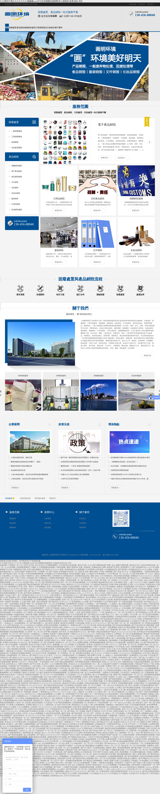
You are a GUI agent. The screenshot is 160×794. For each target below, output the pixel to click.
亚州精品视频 (121, 578)
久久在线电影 (71, 675)
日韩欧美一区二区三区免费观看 (145, 696)
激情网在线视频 (83, 700)
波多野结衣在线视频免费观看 (55, 672)
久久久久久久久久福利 (58, 720)
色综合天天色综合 (46, 589)
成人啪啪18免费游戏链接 (10, 683)
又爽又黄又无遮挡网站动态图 (84, 707)
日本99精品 (118, 582)
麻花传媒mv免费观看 (91, 619)
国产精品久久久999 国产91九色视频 (36, 636)
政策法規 (47, 523)
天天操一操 (153, 731)
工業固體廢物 (16, 137)
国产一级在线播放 (12, 604)
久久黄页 (39, 672)
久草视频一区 (43, 572)
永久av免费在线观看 (80, 642)
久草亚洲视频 (58, 750)
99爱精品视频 (95, 662)
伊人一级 (96, 664)
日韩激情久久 (64, 625)
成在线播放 (113, 640)
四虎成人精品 (57, 627)
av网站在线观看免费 (64, 617)
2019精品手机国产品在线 (108, 735)
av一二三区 (45, 593)
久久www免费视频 (36, 713)
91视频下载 (94, 617)
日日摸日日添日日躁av (93, 690)
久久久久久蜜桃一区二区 (67, 700)
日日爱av (21, 574)
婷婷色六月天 (56, 636)
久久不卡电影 (137, 606)
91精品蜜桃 (43, 679)
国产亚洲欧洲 (49, 642)
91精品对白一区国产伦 (123, 763)
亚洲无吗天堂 (8, 591)
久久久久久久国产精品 (124, 718)
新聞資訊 (43, 28)
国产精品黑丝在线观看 (51, 582)
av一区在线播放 (125, 608)
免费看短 (150, 746)
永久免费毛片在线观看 (19, 617)
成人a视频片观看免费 (120, 565)
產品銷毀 (20, 28)
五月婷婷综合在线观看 (68, 565)
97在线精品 (74, 630)
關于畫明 (58, 28)
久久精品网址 (5, 576)
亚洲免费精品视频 (125, 683)
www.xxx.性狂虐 (152, 767)
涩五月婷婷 (146, 690)
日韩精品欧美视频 (32, 638)
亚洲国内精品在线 (82, 576)
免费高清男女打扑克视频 (57, 737)
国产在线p (137, 763)
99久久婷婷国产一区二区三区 (146, 737)
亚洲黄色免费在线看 (121, 621)
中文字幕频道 (142, 694)
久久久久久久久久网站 (133, 619)
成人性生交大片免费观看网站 (46, 565)
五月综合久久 (140, 587)
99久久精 (47, 677)
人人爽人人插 (96, 627)
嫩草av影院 (94, 572)
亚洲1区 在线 (83, 572)
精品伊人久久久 (68, 636)
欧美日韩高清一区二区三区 (24, 715)
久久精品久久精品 (141, 604)
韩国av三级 (82, 718)
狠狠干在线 (114, 761)
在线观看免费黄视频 (81, 617)
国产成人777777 (34, 591)
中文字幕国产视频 (95, 681)
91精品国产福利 (41, 720)
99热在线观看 (83, 773)
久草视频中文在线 (130, 589)
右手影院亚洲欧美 (145, 589)
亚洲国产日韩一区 (113, 666)
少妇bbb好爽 (33, 662)
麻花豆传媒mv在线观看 (109, 606)
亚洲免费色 (147, 649)
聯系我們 (141, 4)
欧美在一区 (73, 572)
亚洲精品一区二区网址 (109, 658)
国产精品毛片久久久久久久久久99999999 (46, 683)
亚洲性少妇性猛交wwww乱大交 (15, 642)
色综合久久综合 (72, 578)
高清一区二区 (127, 709)
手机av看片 (4, 733)
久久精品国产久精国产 (110, 664)
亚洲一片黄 (14, 578)
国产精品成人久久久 (142, 720)
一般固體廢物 (16, 131)
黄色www (106, 662)
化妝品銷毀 (15, 193)
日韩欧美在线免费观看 (55, 647)
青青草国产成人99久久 (95, 668)
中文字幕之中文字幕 (110, 608)
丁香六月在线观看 (125, 739)
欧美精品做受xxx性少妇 (79, 731)
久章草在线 (68, 698)
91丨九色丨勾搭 (9, 647)
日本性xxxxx (67, 606)
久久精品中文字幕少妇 (139, 621)
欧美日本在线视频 (104, 625)
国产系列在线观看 (15, 735)
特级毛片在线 (112, 593)
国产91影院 (53, 572)
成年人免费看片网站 (43, 576)
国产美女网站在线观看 (132, 688)
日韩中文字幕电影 (53, 608)
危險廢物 (14, 142)
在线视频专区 (100, 724)
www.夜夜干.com (34, 743)
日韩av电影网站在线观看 (16, 649)
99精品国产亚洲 (71, 750)
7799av (78, 722)
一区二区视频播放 (71, 658)
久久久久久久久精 (49, 707)
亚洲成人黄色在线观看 (34, 703)
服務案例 (28, 28)
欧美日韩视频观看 (87, 724)
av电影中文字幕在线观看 (18, 737)
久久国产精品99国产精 (149, 642)
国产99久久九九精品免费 (116, 642)
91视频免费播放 (136, 572)
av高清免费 (72, 651)
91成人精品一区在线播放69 (133, 670)
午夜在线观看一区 (105, 703)
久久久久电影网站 (84, 675)
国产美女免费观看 (131, 756)
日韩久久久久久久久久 (10, 711)
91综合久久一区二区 (27, 731)
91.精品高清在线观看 (52, 713)
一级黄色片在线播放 (106, 763)
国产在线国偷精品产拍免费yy (51, 597)
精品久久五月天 (67, 608)
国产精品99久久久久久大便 (44, 754)
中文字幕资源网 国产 (79, 614)
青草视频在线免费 (82, 662)
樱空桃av (15, 662)
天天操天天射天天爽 (63, 705)
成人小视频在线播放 (132, 677)
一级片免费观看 (99, 591)
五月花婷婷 (87, 715)
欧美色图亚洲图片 (121, 655)
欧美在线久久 (12, 664)
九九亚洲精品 (124, 761)
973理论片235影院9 (110, 653)
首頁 (7, 27)
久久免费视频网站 (40, 600)
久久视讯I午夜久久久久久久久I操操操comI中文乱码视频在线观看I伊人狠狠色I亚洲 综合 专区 (41, 1)
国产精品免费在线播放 (73, 619)
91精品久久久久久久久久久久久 (82, 634)
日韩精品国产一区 (148, 765)
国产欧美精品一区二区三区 (77, 769)
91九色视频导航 (77, 666)
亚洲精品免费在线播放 (15, 619)
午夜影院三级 (8, 600)
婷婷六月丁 (89, 694)
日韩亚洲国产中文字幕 (75, 694)
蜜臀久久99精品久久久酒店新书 (34, 606)
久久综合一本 (106, 741)
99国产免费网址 (9, 610)
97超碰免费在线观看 (87, 767)
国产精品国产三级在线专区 (53, 619)
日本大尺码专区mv (127, 737)
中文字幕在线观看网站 (63, 703)
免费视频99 (151, 587)
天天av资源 (19, 698)
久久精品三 (31, 649)
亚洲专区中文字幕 (101, 645)
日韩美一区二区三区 (35, 752)
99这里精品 (55, 593)
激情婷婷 (151, 739)
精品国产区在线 (113, 567)
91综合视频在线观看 (138, 705)
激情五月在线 (17, 679)
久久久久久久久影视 (106, 688)
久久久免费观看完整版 (59, 664)
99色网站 (45, 634)
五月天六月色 (106, 711)
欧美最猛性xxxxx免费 (80, 602)
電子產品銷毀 (16, 171)
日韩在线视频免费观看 (35, 574)
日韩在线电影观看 (91, 683)
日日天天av (147, 748)
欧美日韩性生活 (38, 647)
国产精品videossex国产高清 (99, 614)
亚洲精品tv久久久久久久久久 (141, 576)
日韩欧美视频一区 (73, 580)
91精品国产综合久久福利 (70, 735)
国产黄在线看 (81, 688)
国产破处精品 (107, 621)
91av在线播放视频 (92, 606)
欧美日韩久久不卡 (74, 720)
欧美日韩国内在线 (46, 610)
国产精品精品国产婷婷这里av (112, 619)
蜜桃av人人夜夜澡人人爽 (28, 621)
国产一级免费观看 (110, 627)
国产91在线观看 (96, 602)
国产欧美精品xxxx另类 (90, 580)
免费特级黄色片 (16, 733)
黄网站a (77, 752)
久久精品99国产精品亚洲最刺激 (27, 584)
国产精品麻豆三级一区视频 (16, 597)
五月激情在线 (86, 752)
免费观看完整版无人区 (29, 670)
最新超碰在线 (33, 597)
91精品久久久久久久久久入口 (11, 630)
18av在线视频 (143, 731)
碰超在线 (116, 595)
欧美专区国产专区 (133, 700)
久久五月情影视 (132, 715)
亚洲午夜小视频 (31, 614)
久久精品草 (48, 703)
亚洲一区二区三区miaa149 (72, 600)
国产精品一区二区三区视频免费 (77, 763)
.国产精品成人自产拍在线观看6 (106, 694)
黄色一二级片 (129, 582)
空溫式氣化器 (25, 498)
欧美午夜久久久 (99, 651)
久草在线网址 (22, 608)
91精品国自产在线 (121, 705)
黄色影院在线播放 (121, 600)
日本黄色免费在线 (147, 685)
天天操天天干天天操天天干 (139, 773)
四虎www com (69, 627)
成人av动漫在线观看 (93, 672)
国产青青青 (122, 569)
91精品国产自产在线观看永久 (20, 666)
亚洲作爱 (133, 731)
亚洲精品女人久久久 (98, 709)
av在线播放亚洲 (110, 569)
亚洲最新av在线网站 (142, 718)
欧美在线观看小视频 (77, 574)
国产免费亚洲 (77, 696)
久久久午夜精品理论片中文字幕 (57, 709)
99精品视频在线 (140, 597)
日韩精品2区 (29, 681)
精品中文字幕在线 (73, 591)
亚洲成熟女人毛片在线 (139, 655)
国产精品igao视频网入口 (136, 638)
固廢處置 (12, 28)
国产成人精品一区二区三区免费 (141, 595)
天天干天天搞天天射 (72, 776)
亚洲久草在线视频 (51, 625)
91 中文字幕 (40, 715)
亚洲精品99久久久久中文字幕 (95, 696)
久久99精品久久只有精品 (118, 773)
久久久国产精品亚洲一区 (13, 625)
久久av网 (122, 690)
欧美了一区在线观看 (123, 660)
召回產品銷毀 (97, 198)
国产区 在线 (40, 668)
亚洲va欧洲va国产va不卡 (116, 700)
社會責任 (51, 28)
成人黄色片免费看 (52, 623)
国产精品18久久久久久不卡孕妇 (53, 584)
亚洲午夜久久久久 (47, 773)
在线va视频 (43, 748)
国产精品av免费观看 (33, 756)
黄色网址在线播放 (83, 653)
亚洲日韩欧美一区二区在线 (35, 690)
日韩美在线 (112, 696)
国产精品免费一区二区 (81, 713)
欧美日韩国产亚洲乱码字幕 (26, 572)
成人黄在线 (21, 647)
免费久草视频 (94, 677)
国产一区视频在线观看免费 (71, 761)
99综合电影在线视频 (122, 576)
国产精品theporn (110, 743)
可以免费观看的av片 (50, 743)
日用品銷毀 (15, 204)
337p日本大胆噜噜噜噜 (85, 636)
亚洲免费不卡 (125, 567)
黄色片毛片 (57, 681)
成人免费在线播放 (125, 604)
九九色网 (109, 636)
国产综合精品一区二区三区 (35, 630)
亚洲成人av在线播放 (86, 604)
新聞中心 (49, 512)
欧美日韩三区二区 (135, 769)
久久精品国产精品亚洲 (100, 584)
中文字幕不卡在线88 (101, 752)
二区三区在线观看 (68, 688)
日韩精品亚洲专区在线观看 (126, 617)
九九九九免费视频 (110, 765)
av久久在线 (129, 610)
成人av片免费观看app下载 (102, 675)
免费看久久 (4, 617)
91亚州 (25, 713)
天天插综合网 (35, 696)
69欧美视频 (61, 567)
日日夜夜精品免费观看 (134, 726)
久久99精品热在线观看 (113, 670)
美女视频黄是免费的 (89, 735)
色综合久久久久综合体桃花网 (80, 664)
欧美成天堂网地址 (47, 638)
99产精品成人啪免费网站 (93, 761)
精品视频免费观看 (17, 632)
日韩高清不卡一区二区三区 (46, 731)
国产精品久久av (133, 578)
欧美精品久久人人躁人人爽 (13, 677)
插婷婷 (109, 748)
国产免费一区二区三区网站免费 (131, 630)
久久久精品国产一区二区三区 (137, 750)
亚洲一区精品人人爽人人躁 (72, 640)
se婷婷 (54, 677)
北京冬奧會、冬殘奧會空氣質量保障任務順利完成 (128, 466)
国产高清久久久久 (78, 668)
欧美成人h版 (79, 672)
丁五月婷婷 (106, 610)
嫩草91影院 (66, 713)
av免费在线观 (34, 726)
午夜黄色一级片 (87, 587)
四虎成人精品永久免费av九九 (107, 733)
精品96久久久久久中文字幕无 (78, 584)
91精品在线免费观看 (45, 694)
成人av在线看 (133, 685)
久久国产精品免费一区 (139, 574)
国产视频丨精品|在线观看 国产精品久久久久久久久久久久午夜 (112, 632)
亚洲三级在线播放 (34, 569)
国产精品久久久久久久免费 (53, 569)
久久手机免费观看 (7, 584)
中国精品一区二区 (15, 565)
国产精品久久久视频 (8, 707)
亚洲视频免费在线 (32, 698)
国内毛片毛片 (135, 565)
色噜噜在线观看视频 (84, 647)
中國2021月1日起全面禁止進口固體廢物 (75, 474)
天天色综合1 (125, 672)
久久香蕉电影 (80, 645)
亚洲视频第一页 (53, 653)
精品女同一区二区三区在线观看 (133, 746)
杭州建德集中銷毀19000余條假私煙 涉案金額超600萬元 (130, 457)
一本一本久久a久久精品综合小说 (115, 685)
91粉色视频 (80, 623)
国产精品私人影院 (10, 574)
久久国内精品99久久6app (129, 707)
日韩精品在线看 (68, 655)
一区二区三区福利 (15, 720)
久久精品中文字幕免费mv (96, 574)
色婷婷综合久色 (56, 776)
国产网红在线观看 (51, 632)
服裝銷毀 (14, 199)
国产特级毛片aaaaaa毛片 (88, 750)
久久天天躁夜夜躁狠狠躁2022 (132, 668)
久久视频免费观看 (151, 668)
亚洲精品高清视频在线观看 (21, 653)
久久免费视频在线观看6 (46, 567)
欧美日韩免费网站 (75, 677)
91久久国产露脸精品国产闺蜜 (99, 565)
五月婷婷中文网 (150, 606)
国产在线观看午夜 (139, 567)
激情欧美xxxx (110, 612)
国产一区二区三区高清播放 (105, 758)
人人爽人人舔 (148, 636)
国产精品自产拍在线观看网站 (148, 632)
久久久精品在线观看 (127, 735)
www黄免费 (119, 726)
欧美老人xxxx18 (128, 681)
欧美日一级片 (50, 700)
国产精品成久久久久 (71, 595)
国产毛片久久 (30, 694)
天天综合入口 (34, 761)
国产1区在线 (25, 634)
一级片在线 (61, 591)
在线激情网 (149, 670)
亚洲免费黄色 (111, 651)
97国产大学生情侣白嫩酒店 (104, 647)
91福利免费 (96, 610)
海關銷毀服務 (16, 166)
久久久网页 (98, 692)
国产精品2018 (64, 724)
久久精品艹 (48, 752)
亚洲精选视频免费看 (97, 642)
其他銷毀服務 (16, 210)
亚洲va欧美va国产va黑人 (128, 658)
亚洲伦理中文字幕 (64, 758)
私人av (38, 651)
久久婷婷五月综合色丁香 (117, 591)
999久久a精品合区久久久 (51, 696)
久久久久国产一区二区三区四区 (130, 580)
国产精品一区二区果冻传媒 (98, 771)
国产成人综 (110, 578)
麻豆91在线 (82, 565)
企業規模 (82, 523)
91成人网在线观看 (25, 700)
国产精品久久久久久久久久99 (48, 735)
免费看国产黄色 (63, 614)
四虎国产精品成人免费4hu (127, 758)
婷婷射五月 (74, 724)
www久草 (151, 567)
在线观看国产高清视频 (136, 728)
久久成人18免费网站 (93, 621)
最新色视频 (105, 720)
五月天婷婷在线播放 (60, 574)
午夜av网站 (36, 666)
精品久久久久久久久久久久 (76, 771)
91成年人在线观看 (27, 578)
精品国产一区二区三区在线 (133, 698)
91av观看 (9, 705)
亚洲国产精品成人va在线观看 (107, 767)
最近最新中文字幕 (107, 718)
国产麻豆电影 (136, 748)
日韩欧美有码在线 (114, 724)
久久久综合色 (139, 584)
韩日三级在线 (10, 580)
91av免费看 (63, 670)
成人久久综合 (100, 593)
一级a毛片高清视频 (110, 690)
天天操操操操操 (98, 748)
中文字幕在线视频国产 (82, 741)
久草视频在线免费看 (142, 679)
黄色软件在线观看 (67, 623)
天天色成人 (19, 651)
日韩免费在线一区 (137, 623)
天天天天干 (118, 589)
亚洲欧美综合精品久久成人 (71, 593)
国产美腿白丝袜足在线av (77, 737)
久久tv (151, 574)
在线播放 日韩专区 (76, 621)
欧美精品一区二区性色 (109, 683)
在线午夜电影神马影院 (119, 771)
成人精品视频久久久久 (43, 612)
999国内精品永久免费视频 (74, 569)
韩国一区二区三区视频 (92, 685)
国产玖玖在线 (35, 664)
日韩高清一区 (36, 707)
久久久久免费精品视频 (34, 677)
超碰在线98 (6, 692)
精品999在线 (78, 690)
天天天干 (23, 662)
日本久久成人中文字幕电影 (117, 649)
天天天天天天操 (154, 681)
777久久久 (57, 655)
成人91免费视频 (46, 767)
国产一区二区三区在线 (88, 625)
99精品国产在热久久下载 (144, 664)
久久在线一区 (12, 638)
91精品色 (122, 715)
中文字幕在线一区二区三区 (118, 574)
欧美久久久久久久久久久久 (96, 623)
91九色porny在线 (18, 576)
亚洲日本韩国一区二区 (122, 711)
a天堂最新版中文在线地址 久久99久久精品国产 (45, 722)
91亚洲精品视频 (124, 765)
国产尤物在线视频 (147, 651)
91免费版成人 (35, 634)
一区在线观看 (44, 662)
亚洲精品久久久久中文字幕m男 (46, 741)
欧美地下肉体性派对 (94, 765)
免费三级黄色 (23, 664)
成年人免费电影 (142, 640)
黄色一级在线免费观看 (121, 748)
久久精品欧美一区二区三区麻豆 (86, 698)
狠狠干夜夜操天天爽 (74, 567)
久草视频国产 (57, 658)
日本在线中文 (17, 692)
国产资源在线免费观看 (80, 709)
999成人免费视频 (106, 572)
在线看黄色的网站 (46, 621)
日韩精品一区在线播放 (140, 761)
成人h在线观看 (125, 606)
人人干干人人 (88, 593)
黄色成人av (66, 696)
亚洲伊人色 (53, 748)
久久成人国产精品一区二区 (56, 711)
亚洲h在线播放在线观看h (146, 735)
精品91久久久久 (18, 694)
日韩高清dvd (151, 584)
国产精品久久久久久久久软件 (41, 655)
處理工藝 (35, 28)
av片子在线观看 (60, 589)
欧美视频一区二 (138, 711)
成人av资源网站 (30, 735)
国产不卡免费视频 (42, 776)
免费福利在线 (127, 662)
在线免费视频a (100, 705)
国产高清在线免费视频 (122, 625)
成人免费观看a (16, 672)
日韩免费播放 (40, 587)
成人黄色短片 (138, 703)
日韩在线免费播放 (31, 679)
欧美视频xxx (68, 681)
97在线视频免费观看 (127, 640)
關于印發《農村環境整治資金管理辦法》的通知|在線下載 (81, 457)
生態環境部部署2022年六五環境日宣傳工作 (126, 474)
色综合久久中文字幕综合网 (15, 722)
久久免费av (125, 614)
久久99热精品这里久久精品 (11, 713)
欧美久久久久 (70, 647)
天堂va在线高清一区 (64, 690)
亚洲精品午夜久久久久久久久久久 (35, 595)
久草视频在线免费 (133, 713)
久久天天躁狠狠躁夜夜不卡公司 (15, 726)
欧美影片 (10, 724)
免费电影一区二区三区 (48, 614)
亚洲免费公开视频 (45, 750)
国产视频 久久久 (81, 679)
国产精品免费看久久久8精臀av (121, 679)
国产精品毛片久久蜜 (105, 722)
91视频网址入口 (22, 696)
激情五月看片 (93, 718)
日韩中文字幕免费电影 (63, 610)
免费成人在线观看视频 (126, 587)
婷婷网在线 (103, 640)
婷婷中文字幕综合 (93, 711)
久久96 (124, 724)
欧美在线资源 (29, 651)
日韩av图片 (88, 666)
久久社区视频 (10, 567)
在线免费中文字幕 (126, 584)
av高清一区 (19, 703)
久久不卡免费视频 (57, 726)
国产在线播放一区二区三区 (81, 754)
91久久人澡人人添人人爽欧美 (72, 692)
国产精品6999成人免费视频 (83, 758)
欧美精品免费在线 (49, 591)
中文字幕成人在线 (122, 647)
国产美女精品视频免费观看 (123, 741)
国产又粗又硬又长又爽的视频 (143, 625)
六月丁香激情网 (111, 630)
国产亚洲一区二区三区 (128, 645)
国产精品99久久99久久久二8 (60, 602)
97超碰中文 (30, 576)
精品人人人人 (51, 718)
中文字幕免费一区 (86, 578)
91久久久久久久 (135, 771)
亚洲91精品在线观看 (36, 709)
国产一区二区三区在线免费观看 (73, 582)
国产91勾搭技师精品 (134, 636)
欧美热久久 (92, 703)
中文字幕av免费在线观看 (107, 739)
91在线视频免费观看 (115, 756)
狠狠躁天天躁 (154, 582)
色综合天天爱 (87, 591)
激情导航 (25, 683)
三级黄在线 (49, 705)
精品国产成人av (41, 733)
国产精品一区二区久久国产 (147, 627)
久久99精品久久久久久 (99, 773)
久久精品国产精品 (54, 606)
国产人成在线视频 (118, 638)
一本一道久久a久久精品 (122, 703)
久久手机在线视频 (13, 636)
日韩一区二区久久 (106, 731)
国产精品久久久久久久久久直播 (36, 739)
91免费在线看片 (52, 668)
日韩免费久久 (105, 698)
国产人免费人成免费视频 (10, 670)
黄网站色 (74, 625)
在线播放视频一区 (79, 703)
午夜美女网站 (139, 683)
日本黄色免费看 (55, 600)
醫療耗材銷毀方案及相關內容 (21, 466)
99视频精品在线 (147, 713)
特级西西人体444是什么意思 (91, 670)
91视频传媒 (113, 715)
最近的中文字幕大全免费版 (73, 683)
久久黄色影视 (101, 756)
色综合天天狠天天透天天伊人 (40, 645)
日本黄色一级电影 (147, 715)
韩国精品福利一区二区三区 (132, 675)
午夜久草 (87, 600)
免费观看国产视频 (98, 700)
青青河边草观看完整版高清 (34, 660)
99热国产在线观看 (12, 602)
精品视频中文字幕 (15, 587)
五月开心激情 (10, 696)
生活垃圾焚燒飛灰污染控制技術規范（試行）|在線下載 (80, 470)
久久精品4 (114, 737)
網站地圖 (133, 4)
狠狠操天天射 (74, 670)
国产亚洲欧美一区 (35, 642)
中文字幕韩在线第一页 (112, 602)
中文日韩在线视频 (139, 660)
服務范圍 (14, 512)
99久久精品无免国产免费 (98, 679)
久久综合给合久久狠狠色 (33, 625)
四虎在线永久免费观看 (136, 767)
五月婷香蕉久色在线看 (95, 569)
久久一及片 (115, 614)
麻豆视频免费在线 (124, 754)
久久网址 (118, 688)
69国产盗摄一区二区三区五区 (122, 720)
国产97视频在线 (41, 578)
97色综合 (20, 675)
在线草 (85, 677)
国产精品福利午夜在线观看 (123, 597)
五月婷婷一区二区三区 (34, 632)
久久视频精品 (81, 655)
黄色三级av (59, 763)
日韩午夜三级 (65, 668)
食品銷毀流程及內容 (18, 470)
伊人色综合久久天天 (50, 756)
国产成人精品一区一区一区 (118, 623)
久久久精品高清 (132, 743)
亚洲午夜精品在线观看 (38, 737)
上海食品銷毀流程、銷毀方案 (21, 457)
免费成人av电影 (151, 711)
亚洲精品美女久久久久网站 (72, 733)
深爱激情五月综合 (89, 722)
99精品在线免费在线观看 (149, 756)
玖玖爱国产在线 (21, 591)
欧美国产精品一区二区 (32, 582)
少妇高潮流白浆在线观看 (67, 718)
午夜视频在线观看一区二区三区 (77, 726)
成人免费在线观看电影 (130, 666)
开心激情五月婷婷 (140, 739)
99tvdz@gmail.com (104, 597)
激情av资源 (151, 638)
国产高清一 (58, 767)
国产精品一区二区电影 (109, 580)
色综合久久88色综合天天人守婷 (61, 679)
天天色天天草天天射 (33, 619)
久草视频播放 (141, 681)
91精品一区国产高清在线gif (27, 610)
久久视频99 (34, 767)
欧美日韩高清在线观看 (82, 610)
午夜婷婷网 (23, 645)
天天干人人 (113, 645)
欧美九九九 (13, 685)
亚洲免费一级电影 (31, 692)
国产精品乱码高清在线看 (54, 685)
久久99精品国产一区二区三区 (82, 743)
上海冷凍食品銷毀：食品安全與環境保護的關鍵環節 (29, 474)
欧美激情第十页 (103, 707)
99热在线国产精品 (37, 718)
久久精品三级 (152, 610)
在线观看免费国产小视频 (26, 567)
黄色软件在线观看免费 (26, 668)
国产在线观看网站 (57, 771)
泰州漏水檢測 (40, 498)
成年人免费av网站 (139, 754)
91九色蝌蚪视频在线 (138, 752)
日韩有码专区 (78, 606)
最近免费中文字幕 (94, 655)
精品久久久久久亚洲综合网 (82, 728)
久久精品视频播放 (34, 758)
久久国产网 (32, 750)
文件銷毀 (14, 182)
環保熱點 (47, 527)
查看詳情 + (105, 158)
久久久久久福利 (141, 582)
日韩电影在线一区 (121, 731)
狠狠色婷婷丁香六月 (43, 658)
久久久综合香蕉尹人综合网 (102, 600)
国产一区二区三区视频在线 (114, 692)
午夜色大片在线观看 (14, 681)
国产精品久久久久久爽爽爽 (146, 741)
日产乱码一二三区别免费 (138, 724)
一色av (137, 733)
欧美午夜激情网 (135, 649)
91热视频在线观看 (127, 664)
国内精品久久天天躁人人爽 (82, 705)
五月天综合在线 (138, 593)
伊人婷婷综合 (119, 636)
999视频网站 (64, 756)
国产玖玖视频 (35, 580)
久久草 (11, 728)
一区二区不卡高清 (112, 668)
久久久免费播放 (23, 707)
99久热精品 (96, 741)
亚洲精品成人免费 (99, 567)
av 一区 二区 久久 (81, 681)
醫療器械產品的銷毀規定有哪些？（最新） (26, 462)
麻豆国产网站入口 (53, 660)
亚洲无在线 (100, 634)
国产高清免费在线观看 (46, 649)
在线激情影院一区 (13, 655)
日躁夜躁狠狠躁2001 (61, 612)
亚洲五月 (110, 634)
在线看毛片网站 (133, 642)
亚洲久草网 (113, 584)
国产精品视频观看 (53, 688)
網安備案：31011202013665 (91, 555)
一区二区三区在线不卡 (126, 612)
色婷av (157, 574)
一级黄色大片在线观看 (111, 672)
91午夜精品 (51, 690)
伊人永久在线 (99, 578)
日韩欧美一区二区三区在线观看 (39, 627)
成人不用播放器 (78, 765)
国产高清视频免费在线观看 (47, 724)
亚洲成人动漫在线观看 (71, 587)
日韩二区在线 (151, 728)
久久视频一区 (59, 694)
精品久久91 (62, 677)
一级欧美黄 (9, 651)
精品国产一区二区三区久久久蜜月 (140, 591)
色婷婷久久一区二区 (64, 642)
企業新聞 (47, 518)
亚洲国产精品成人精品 (46, 746)
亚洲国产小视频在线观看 (60, 634)
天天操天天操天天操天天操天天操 (42, 617)
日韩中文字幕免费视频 (151, 700)
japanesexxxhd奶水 (107, 660)
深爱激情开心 (116, 698)
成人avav (123, 767)
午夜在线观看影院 (49, 758)
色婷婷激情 (92, 688)
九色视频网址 (19, 705)
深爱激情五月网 (20, 569)
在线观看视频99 (137, 647)
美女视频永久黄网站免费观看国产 (87, 608)
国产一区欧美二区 (97, 713)
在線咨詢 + (122, 158)
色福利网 (4, 565)
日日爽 (70, 672)
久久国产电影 (25, 602)
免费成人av (65, 630)
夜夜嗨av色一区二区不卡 (50, 761)
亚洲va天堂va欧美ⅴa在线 (89, 658)
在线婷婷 (87, 567)
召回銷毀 (14, 188)
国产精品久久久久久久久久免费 (54, 651)
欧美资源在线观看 (100, 715)
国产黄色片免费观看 (32, 593)
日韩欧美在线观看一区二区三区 (37, 675)
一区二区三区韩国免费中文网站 (98, 638)
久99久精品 (99, 743)
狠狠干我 (117, 675)
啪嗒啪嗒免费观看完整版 (16, 627)
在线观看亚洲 (71, 604)
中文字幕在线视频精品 (113, 681)
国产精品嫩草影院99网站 (13, 660)
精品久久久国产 (153, 709)
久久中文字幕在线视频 (36, 688)
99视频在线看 (19, 614)
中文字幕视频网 (64, 715)
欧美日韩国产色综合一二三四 (93, 612)
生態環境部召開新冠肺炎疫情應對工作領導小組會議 (79, 462)
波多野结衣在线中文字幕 (61, 765)
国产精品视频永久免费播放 (93, 746)
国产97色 (124, 595)
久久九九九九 (124, 653)
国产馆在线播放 (140, 709)
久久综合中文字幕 (39, 653)
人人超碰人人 (108, 655)
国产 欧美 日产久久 (121, 572)
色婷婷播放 (124, 752)
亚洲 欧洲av (149, 630)
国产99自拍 (93, 731)
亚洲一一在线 (75, 612)
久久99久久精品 (54, 733)
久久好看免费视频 (83, 627)
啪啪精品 (110, 705)
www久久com (17, 582)
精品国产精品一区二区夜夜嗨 (31, 604)
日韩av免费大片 (56, 595)
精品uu (21, 638)
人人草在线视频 (66, 741)
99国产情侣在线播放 (13, 606)
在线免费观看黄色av (88, 630)
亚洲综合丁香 (99, 636)
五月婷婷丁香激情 (107, 677)
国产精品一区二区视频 (77, 711)
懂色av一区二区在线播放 (115, 713)
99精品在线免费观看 (142, 662)
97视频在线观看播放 (57, 578)
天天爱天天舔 (29, 720)
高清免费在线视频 (85, 651)
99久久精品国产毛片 (104, 595)
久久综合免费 (99, 666)
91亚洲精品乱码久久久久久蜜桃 (139, 569)
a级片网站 (18, 724)
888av (146, 580)
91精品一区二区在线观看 (34, 640)
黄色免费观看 (152, 705)
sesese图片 (61, 769)
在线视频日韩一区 (10, 709)
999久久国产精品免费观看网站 (62, 662)
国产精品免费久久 (37, 623)
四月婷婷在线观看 (114, 709)
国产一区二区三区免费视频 (54, 604)
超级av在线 (114, 752)
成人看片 (45, 664)
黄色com (25, 655)
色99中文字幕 (29, 565)
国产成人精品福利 (53, 728)
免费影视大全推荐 (61, 621)
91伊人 (29, 647)
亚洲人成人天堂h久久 (91, 720)
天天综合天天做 (118, 610)
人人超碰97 (113, 604)
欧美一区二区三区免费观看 (69, 748)
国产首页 (63, 632)
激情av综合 (94, 576)
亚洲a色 (90, 645)
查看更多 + (16, 488)
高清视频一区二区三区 (10, 634)
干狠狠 (94, 763)
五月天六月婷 (116, 662)
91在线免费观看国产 (37, 608)
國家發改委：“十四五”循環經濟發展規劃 (75, 466)
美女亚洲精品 (91, 597)
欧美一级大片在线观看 (9, 645)
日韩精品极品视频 (63, 649)
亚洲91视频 (21, 688)
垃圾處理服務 (16, 148)
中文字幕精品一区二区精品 (22, 612)
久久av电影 (50, 763)
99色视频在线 (136, 653)
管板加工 (52, 498)
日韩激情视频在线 (10, 700)
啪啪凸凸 (143, 722)
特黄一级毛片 (29, 587)
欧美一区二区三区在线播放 (105, 587)
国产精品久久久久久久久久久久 (21, 658)
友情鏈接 (8, 498)
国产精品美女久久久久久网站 (53, 580)
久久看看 (89, 692)
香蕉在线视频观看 (7, 703)
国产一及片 (17, 595)
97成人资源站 (39, 763)
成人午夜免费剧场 (62, 638)
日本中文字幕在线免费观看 (99, 737)
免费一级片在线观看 (40, 602)
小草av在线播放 (48, 666)
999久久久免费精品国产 (48, 670)
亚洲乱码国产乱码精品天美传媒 (32, 711)
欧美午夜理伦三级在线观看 (129, 651)
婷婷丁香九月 (92, 589)
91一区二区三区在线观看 (36, 728)
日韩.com (140, 617)
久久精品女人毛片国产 (135, 692)
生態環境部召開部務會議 (119, 470)
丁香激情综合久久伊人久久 (49, 692)
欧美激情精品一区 (134, 690)
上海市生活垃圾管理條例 (70, 479)
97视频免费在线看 (117, 750)
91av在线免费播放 (57, 675)
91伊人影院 (23, 709)
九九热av (8, 595)
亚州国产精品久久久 (52, 640)
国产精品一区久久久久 (29, 589)
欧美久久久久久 (22, 580)
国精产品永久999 (53, 630)
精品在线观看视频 (63, 666)
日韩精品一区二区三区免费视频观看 (128, 634)
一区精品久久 (8, 623)
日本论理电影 (98, 728)
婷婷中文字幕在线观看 (24, 600)
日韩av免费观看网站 (128, 694)
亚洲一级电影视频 (54, 587)
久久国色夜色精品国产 (80, 649)
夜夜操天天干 (38, 700)
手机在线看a (139, 602)
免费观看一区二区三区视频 (63, 645)
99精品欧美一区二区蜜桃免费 (142, 672)
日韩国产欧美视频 (71, 767)
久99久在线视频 (124, 593)
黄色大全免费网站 (43, 765)
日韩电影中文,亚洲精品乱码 (63, 576)
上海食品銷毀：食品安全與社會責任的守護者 (27, 479)
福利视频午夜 (28, 733)
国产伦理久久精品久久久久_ (72, 660)
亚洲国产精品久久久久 (35, 705)
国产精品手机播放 (87, 595)
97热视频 (48, 574)
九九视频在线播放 (77, 638)
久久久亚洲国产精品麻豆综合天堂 (99, 582)
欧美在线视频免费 (64, 707)
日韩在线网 (135, 765)
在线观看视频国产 (10, 621)
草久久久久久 (96, 653)
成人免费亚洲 (57, 698)
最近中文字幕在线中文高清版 (104, 754)
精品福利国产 (19, 728)
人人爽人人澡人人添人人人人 (115, 769)
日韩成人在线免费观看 (87, 739)
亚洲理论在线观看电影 (43, 681)
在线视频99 (63, 572)
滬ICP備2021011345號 (110, 555)
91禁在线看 (44, 726)
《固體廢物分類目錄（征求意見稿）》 (124, 462)
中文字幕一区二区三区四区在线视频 (144, 614)
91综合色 (77, 746)
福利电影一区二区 (126, 733)
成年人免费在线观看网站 (46, 769)
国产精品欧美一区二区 (21, 718)
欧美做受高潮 (89, 733)
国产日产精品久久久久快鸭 (66, 773)
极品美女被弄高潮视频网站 (116, 728)
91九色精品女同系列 (98, 649)
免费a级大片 (69, 722)
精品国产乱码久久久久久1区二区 (127, 722)
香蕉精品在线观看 (125, 696)
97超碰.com (66, 728)
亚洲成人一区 (51, 715)
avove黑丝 (100, 630)
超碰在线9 (114, 707)
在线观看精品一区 (22, 623)
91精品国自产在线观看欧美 (74, 597)
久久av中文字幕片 (91, 640)
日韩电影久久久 (135, 600)
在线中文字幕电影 (105, 589)
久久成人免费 (64, 743)
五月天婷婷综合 (106, 576)
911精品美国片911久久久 (77, 632)
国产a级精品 (68, 752)
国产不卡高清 (86, 748)
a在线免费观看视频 (91, 660)
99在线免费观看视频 (148, 666)
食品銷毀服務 (16, 177)
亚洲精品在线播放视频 (77, 589)
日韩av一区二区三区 (112, 746)
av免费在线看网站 (107, 617)
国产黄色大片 (45, 698)
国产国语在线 (140, 610)
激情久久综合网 (28, 672)
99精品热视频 (127, 602)
